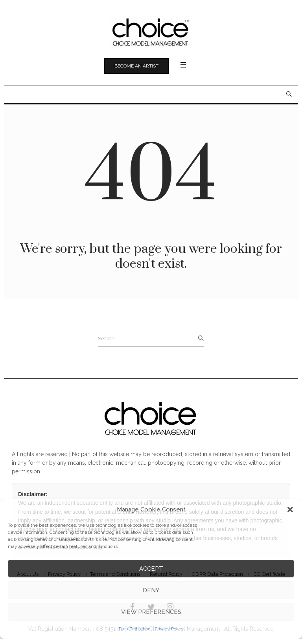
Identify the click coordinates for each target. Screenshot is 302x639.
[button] (290, 509)
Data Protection (135, 629)
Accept (151, 568)
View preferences (151, 611)
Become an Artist (136, 66)
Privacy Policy (169, 629)
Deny (151, 590)
